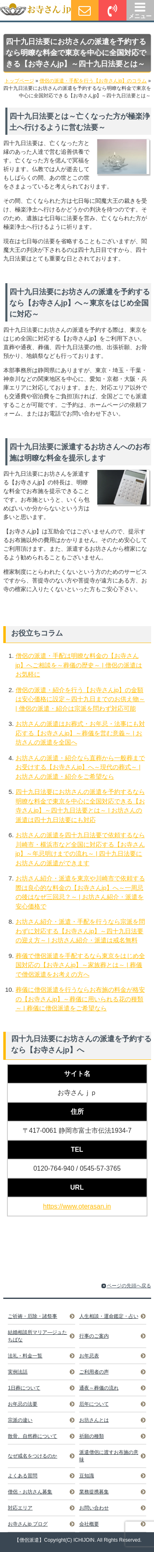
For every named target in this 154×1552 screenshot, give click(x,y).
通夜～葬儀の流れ (99, 1388)
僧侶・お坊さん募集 (30, 1492)
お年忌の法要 (22, 1404)
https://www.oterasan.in (77, 1206)
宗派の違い (20, 1420)
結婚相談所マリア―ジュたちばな (37, 1336)
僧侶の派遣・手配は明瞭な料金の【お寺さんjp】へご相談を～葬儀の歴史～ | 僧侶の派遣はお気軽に (79, 665)
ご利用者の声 (94, 1372)
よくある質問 (22, 1476)
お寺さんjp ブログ (28, 1524)
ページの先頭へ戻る (129, 1286)
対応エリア (20, 1508)
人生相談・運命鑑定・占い (108, 1316)
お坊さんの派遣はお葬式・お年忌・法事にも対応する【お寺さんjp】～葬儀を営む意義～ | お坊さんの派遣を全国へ (80, 733)
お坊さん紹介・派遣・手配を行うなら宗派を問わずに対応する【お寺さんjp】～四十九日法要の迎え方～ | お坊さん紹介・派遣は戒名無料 (80, 931)
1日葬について (24, 1388)
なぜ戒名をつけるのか (32, 1456)
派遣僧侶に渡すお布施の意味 (108, 1456)
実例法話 (18, 1372)
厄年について (94, 1404)
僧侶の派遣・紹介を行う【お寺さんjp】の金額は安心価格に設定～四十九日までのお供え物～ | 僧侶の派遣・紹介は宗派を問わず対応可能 (80, 699)
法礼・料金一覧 (25, 1356)
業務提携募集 (94, 1492)
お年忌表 (89, 1356)
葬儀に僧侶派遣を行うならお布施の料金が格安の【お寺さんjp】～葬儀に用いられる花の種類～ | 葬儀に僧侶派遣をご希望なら (80, 999)
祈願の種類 (91, 1436)
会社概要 (89, 1524)
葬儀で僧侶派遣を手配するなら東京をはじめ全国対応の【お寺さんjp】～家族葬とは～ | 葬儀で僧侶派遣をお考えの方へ (80, 965)
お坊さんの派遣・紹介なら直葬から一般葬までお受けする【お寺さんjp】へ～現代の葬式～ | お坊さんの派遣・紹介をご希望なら (80, 767)
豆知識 (86, 1476)
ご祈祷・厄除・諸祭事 (32, 1316)
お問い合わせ (94, 1508)
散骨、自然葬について (32, 1436)
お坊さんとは (94, 1420)
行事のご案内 (94, 1336)
